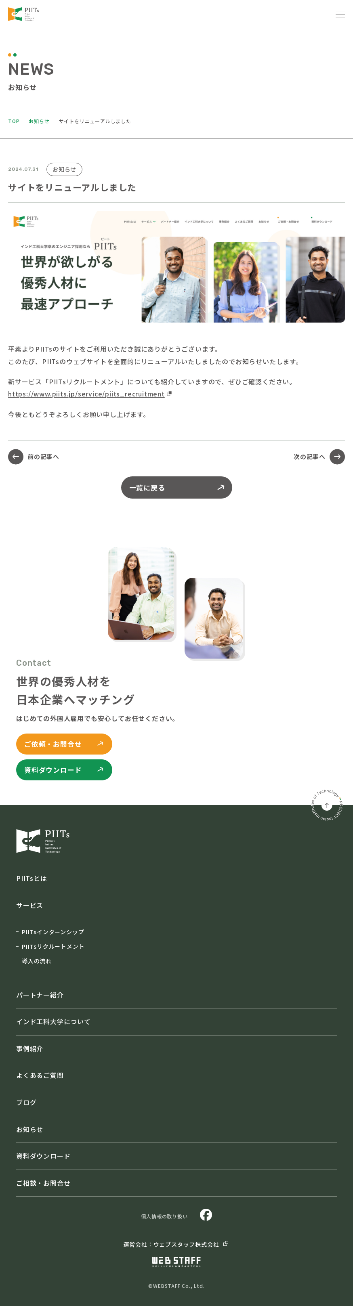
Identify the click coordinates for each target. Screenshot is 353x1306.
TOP (13, 120)
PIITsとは (31, 878)
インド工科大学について (53, 1021)
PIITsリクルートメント (50, 946)
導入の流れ (34, 961)
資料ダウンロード (43, 1156)
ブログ (26, 1102)
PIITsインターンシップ (50, 932)
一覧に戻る (177, 487)
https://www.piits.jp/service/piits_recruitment (86, 393)
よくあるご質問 (40, 1075)
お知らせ (39, 120)
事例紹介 (29, 1048)
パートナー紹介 (40, 995)
